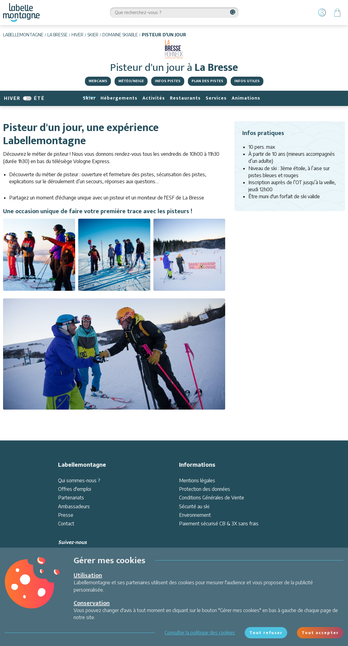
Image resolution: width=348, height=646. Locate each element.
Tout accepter (320, 632)
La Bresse (57, 34)
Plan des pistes (207, 81)
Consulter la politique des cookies (200, 633)
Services (216, 98)
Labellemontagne (23, 34)
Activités (153, 98)
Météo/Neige (131, 81)
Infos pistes (168, 81)
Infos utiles (247, 81)
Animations (246, 98)
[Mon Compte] (322, 12)
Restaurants (185, 98)
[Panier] (337, 12)
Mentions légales (197, 480)
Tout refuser (266, 632)
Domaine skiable (120, 34)
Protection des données (204, 489)
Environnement (195, 515)
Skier (92, 34)
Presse (65, 515)
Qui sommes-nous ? (79, 480)
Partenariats (71, 498)
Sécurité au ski (194, 506)
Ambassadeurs (74, 506)
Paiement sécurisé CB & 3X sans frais (218, 523)
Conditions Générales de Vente (211, 498)
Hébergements (119, 98)
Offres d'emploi (74, 489)
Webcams (98, 81)
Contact (66, 523)
